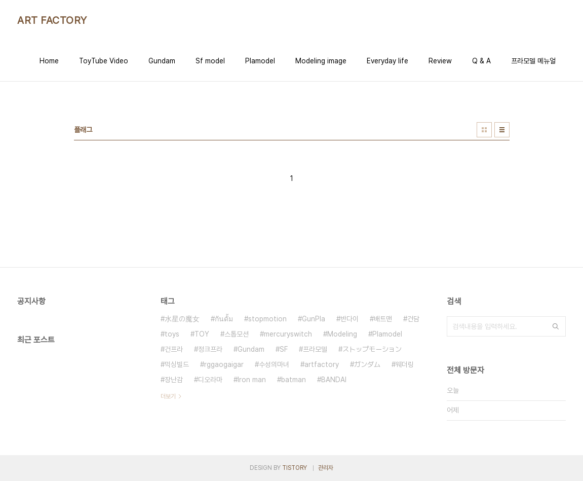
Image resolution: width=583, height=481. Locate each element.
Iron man (252, 380)
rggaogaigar (224, 364)
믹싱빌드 (177, 364)
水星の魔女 (182, 319)
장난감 (174, 380)
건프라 (174, 349)
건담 (413, 319)
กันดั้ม (224, 319)
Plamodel (260, 61)
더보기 (168, 396)
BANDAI (333, 380)
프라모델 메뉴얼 (533, 61)
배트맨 (383, 319)
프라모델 (315, 349)
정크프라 (210, 349)
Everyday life (387, 61)
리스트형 (502, 129)
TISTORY (294, 467)
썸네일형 (484, 129)
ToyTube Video (103, 61)
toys (172, 334)
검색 (555, 326)
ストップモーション (372, 349)
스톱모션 (236, 334)
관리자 (325, 467)
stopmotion (267, 319)
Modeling (342, 334)
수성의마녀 (274, 364)
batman (293, 380)
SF (284, 349)
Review (440, 61)
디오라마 (210, 380)
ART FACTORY (52, 20)
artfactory (321, 364)
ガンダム (367, 364)
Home (49, 61)
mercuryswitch (288, 334)
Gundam (161, 61)
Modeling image (320, 61)
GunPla (313, 319)
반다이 (349, 319)
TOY (202, 334)
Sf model (210, 61)
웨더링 (405, 364)
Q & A (481, 61)
